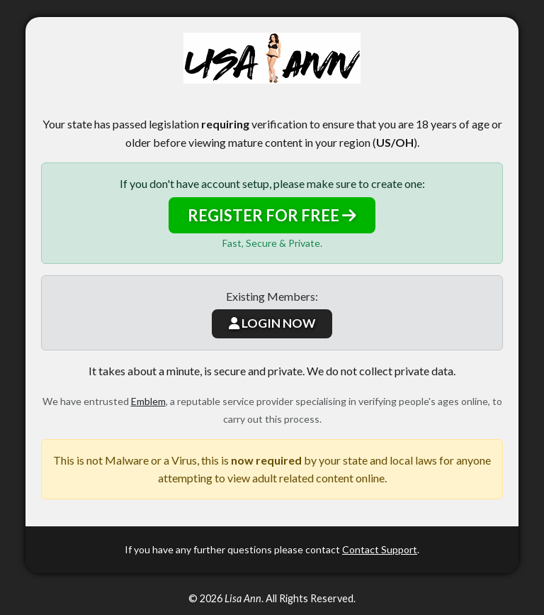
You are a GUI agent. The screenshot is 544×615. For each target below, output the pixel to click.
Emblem (148, 401)
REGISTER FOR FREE (272, 215)
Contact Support (379, 549)
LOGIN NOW (272, 323)
